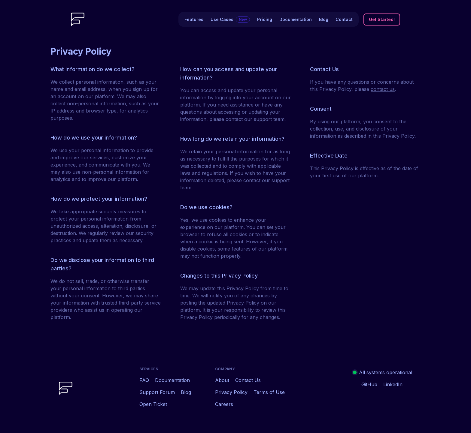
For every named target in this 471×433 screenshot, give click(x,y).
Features (193, 19)
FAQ (144, 380)
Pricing (264, 19)
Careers (224, 404)
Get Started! (382, 19)
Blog (323, 19)
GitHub (369, 384)
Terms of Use (269, 392)
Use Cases (230, 20)
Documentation (295, 19)
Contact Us (248, 380)
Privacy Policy (231, 392)
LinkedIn (393, 384)
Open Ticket (153, 404)
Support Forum (157, 392)
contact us (383, 89)
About (222, 380)
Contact (344, 19)
